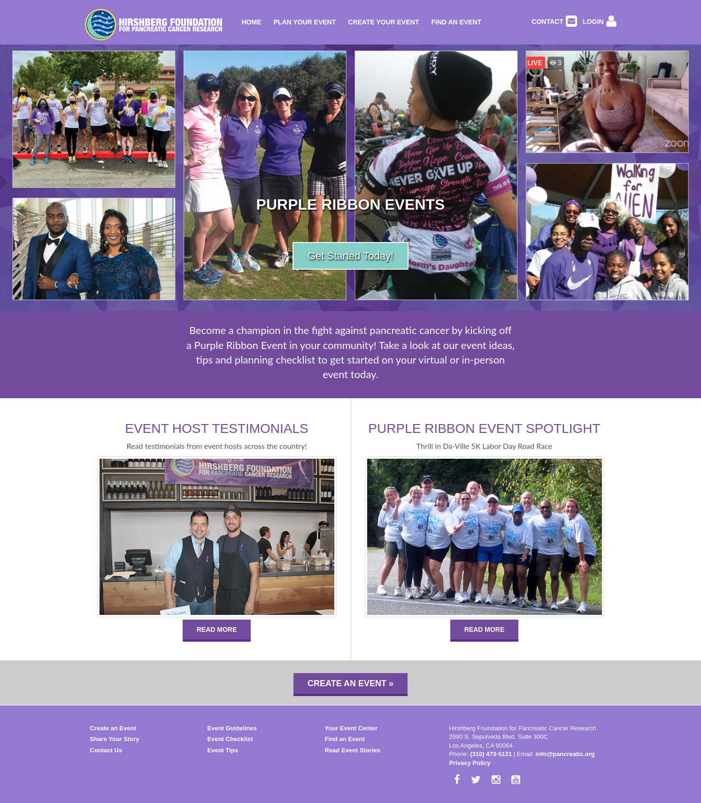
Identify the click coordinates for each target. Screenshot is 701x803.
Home (252, 22)
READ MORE (217, 629)
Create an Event (113, 728)
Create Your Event (383, 22)
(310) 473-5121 (491, 754)
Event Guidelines (232, 728)
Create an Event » (350, 683)
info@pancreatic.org (565, 754)
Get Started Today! (350, 256)
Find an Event (456, 22)
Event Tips (223, 750)
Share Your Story (114, 738)
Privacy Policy (470, 762)
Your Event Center (351, 728)
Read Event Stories (353, 750)
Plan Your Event (305, 22)
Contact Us (106, 750)
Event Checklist (230, 738)
